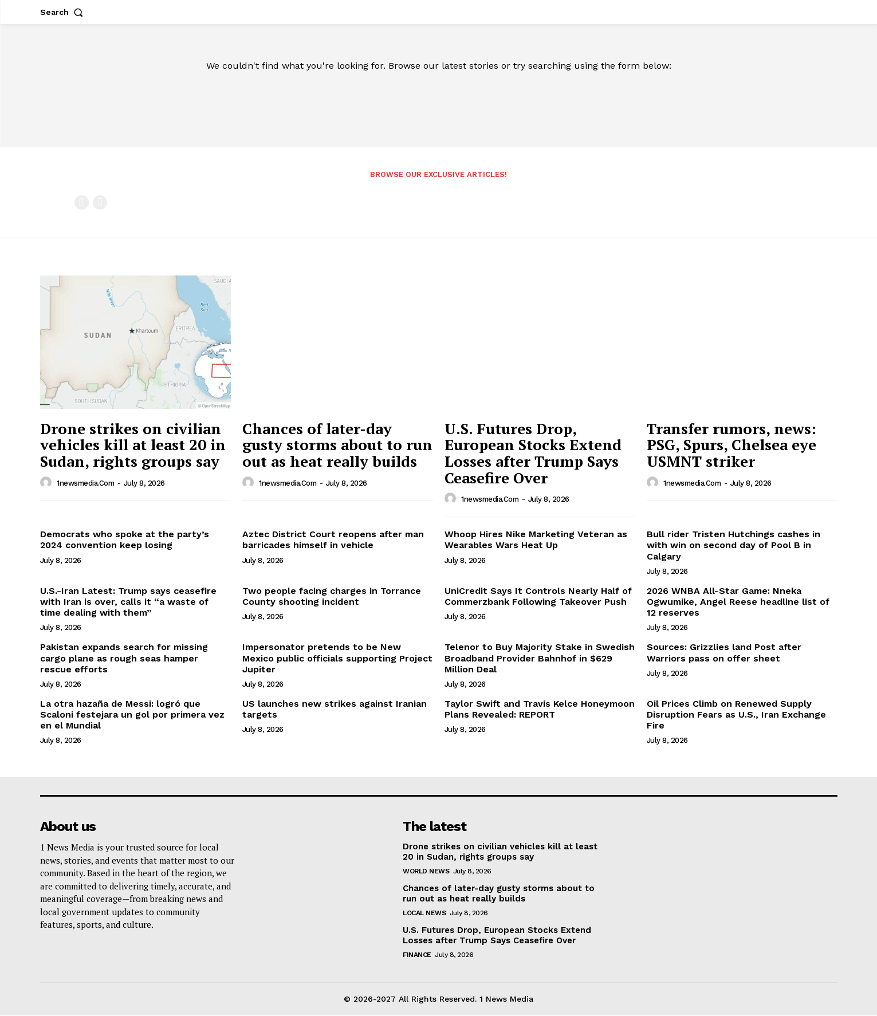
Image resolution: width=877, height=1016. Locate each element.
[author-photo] (47, 483)
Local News (424, 914)
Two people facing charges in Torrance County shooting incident (331, 597)
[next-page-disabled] (100, 203)
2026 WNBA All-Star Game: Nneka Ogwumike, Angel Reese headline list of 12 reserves (738, 602)
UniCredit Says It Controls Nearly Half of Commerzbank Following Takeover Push (538, 597)
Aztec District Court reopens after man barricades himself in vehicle (333, 540)
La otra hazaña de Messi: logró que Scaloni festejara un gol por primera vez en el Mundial (132, 715)
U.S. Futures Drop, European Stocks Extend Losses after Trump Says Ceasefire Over (533, 453)
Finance (417, 956)
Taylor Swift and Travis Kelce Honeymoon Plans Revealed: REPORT (540, 709)
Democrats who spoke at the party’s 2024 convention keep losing (124, 540)
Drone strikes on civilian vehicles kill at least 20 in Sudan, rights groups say (133, 445)
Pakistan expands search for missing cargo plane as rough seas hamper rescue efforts (124, 658)
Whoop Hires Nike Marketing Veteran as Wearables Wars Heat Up (536, 540)
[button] (64, 12)
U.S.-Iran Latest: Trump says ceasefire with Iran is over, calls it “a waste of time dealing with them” (128, 602)
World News (426, 872)
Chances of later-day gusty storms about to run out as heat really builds (337, 445)
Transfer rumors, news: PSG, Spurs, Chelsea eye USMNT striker (731, 445)
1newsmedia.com (85, 483)
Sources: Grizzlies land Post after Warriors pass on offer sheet (724, 653)
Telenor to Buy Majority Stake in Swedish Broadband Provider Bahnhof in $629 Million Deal (540, 658)
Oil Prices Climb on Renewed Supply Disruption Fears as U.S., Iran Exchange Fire (736, 715)
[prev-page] (81, 203)
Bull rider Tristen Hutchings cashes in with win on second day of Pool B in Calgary (733, 545)
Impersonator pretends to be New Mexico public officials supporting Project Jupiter (337, 658)
